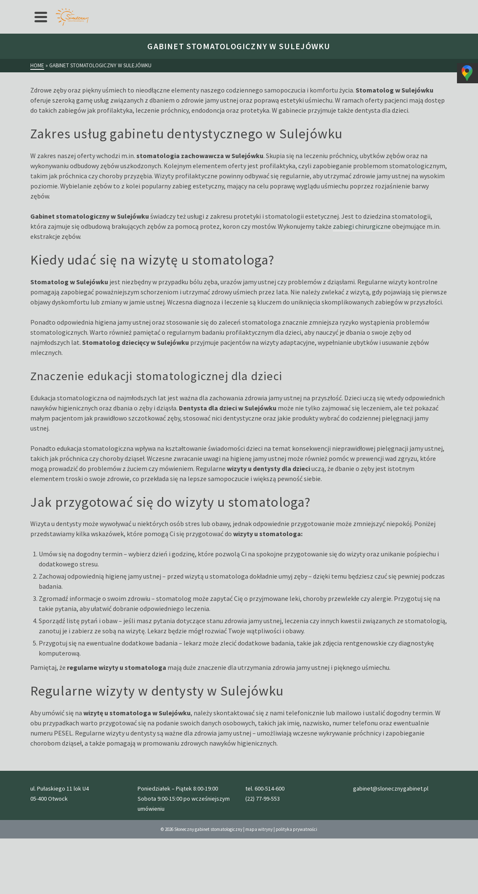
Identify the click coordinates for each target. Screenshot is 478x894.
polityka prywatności (296, 829)
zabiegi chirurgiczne (362, 226)
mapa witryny (259, 829)
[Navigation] (40, 17)
